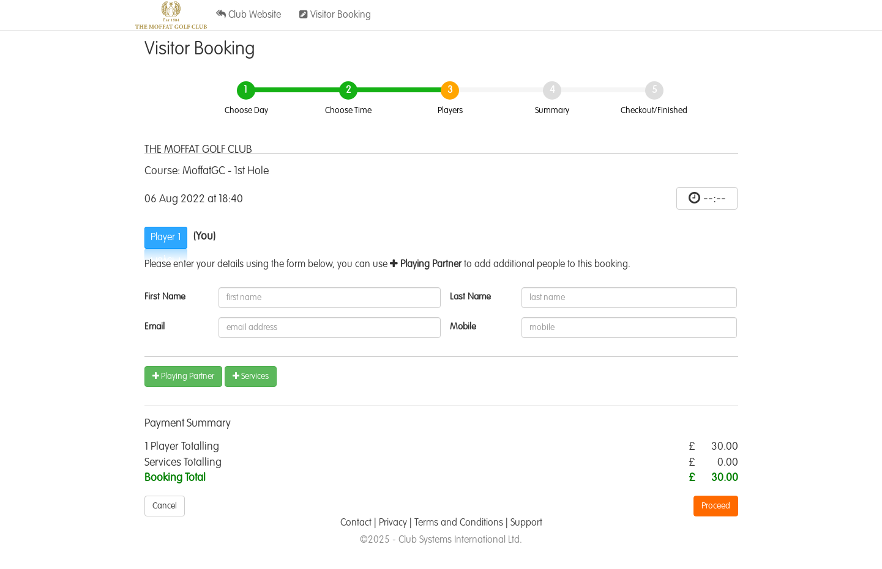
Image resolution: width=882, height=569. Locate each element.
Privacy (393, 523)
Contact (356, 523)
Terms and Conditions (458, 523)
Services (251, 376)
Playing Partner (183, 376)
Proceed (715, 506)
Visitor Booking (335, 14)
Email (154, 326)
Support (526, 523)
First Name (164, 296)
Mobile (463, 326)
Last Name (470, 296)
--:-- (714, 198)
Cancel (164, 506)
